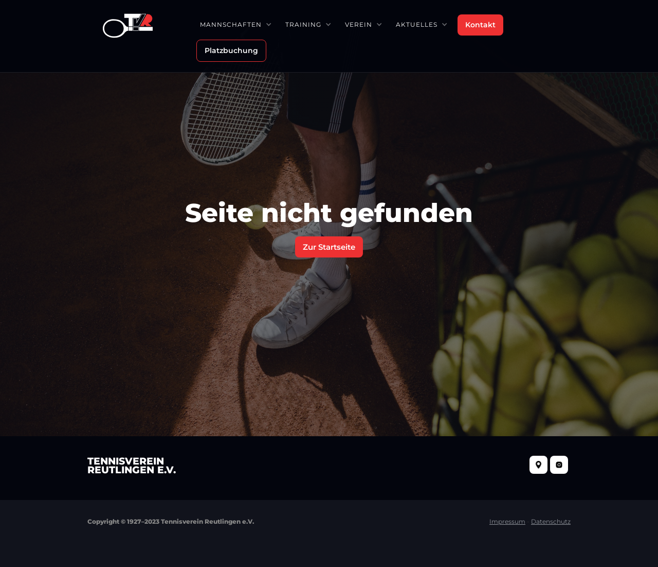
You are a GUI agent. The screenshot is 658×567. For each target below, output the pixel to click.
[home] (128, 24)
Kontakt (480, 24)
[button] (235, 24)
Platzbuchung (231, 50)
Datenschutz (551, 521)
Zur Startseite (329, 247)
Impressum (507, 521)
